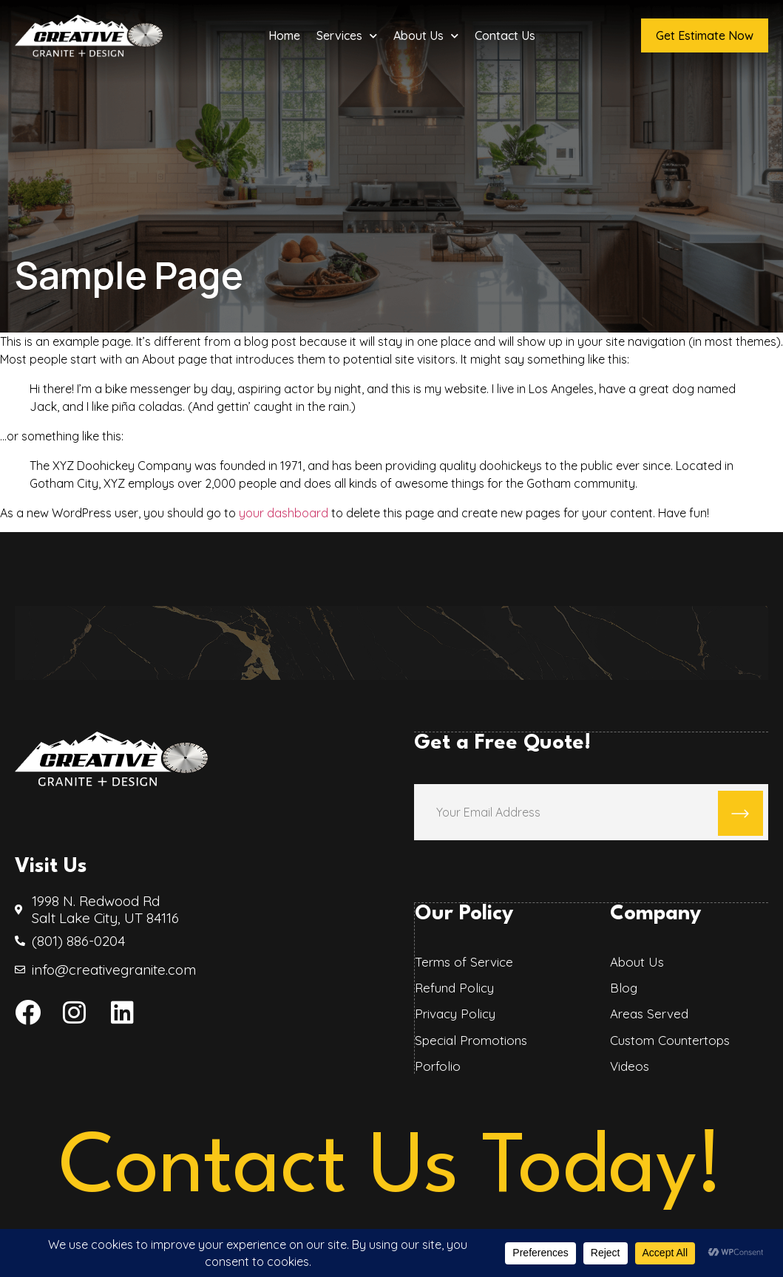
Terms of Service (463, 960)
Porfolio (437, 1065)
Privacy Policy (454, 1013)
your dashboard (283, 512)
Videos (628, 1065)
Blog (623, 987)
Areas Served (648, 1013)
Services (346, 35)
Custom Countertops (669, 1039)
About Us (425, 35)
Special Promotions (470, 1039)
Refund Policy (453, 987)
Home (284, 35)
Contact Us (505, 35)
